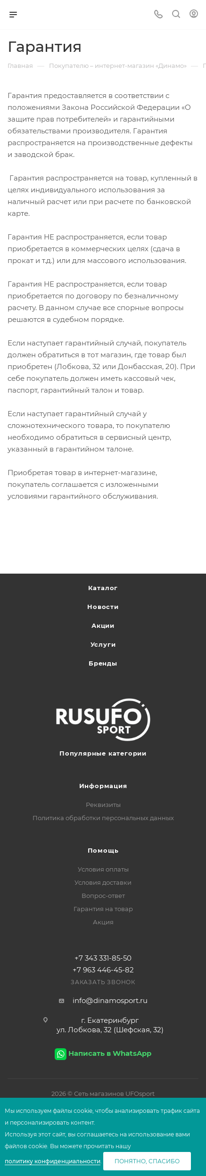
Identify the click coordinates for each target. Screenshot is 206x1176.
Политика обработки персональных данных (103, 818)
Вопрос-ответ (103, 895)
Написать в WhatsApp (109, 1053)
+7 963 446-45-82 (103, 969)
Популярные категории (103, 753)
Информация (103, 785)
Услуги (103, 644)
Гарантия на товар (103, 909)
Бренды (103, 663)
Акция (103, 922)
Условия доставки (103, 882)
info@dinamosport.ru (110, 1000)
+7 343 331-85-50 (103, 958)
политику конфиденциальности (52, 1161)
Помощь (103, 850)
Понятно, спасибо (147, 1161)
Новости (103, 606)
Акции (103, 625)
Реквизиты (103, 804)
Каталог (103, 588)
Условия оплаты (103, 869)
